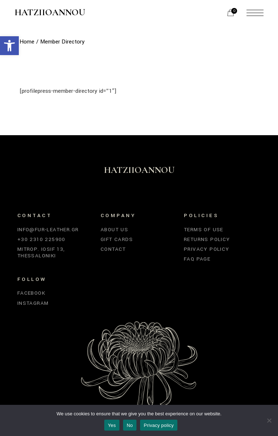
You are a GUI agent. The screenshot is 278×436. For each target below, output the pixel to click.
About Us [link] (114, 229)
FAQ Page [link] (197, 259)
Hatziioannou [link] (49, 13)
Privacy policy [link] (159, 425)
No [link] (130, 425)
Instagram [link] (33, 303)
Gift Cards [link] (117, 239)
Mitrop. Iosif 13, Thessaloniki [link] (41, 252)
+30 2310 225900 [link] (41, 239)
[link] (9, 45)
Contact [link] (113, 249)
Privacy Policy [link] (206, 249)
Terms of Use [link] (203, 229)
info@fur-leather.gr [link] (48, 229)
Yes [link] (112, 425)
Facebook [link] (31, 293)
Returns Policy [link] (207, 239)
